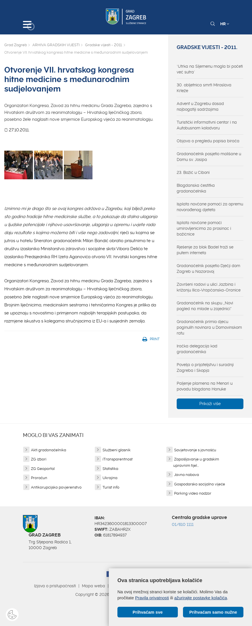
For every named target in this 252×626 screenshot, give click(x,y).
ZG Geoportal (43, 468)
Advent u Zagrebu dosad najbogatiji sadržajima (200, 106)
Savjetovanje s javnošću (195, 450)
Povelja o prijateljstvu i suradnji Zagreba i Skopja (205, 367)
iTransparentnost (118, 459)
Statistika (110, 468)
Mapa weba (93, 586)
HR (224, 24)
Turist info (111, 487)
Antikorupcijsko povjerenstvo (56, 487)
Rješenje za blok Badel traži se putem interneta (205, 250)
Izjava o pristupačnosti (55, 586)
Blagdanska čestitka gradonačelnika (196, 188)
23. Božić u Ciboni (193, 172)
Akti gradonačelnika (48, 450)
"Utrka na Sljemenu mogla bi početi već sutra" (210, 69)
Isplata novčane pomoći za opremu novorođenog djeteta (210, 207)
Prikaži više (210, 403)
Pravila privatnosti (152, 597)
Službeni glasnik (117, 450)
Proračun (39, 478)
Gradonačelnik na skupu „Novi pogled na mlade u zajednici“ (205, 306)
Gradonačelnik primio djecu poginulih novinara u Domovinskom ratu (209, 327)
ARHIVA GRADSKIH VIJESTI (56, 45)
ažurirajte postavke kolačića (200, 597)
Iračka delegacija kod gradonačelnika (197, 349)
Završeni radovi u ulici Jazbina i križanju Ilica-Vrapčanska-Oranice (209, 287)
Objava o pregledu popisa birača (208, 141)
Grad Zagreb (15, 45)
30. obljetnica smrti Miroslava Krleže (204, 88)
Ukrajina (110, 478)
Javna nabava (186, 475)
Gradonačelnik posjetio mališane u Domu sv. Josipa (209, 156)
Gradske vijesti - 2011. (103, 45)
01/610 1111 (183, 524)
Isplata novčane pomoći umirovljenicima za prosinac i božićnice (204, 228)
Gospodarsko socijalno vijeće (199, 484)
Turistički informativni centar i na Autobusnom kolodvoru (207, 125)
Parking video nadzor (192, 493)
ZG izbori (38, 459)
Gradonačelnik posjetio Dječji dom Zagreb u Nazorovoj (208, 268)
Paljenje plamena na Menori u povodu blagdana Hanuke (205, 386)
